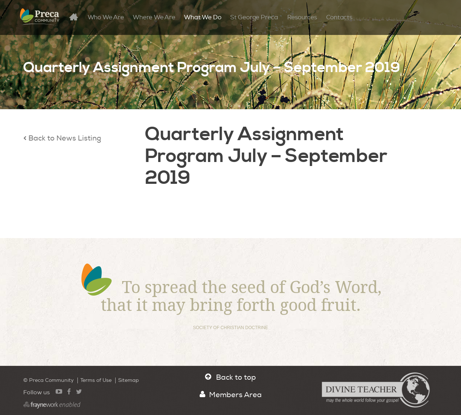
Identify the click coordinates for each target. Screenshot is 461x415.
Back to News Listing (62, 138)
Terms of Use (96, 380)
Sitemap (128, 380)
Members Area (231, 394)
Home (77, 16)
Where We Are (154, 17)
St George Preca (254, 17)
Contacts (339, 17)
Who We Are (106, 17)
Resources (302, 17)
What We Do (202, 17)
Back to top (230, 377)
